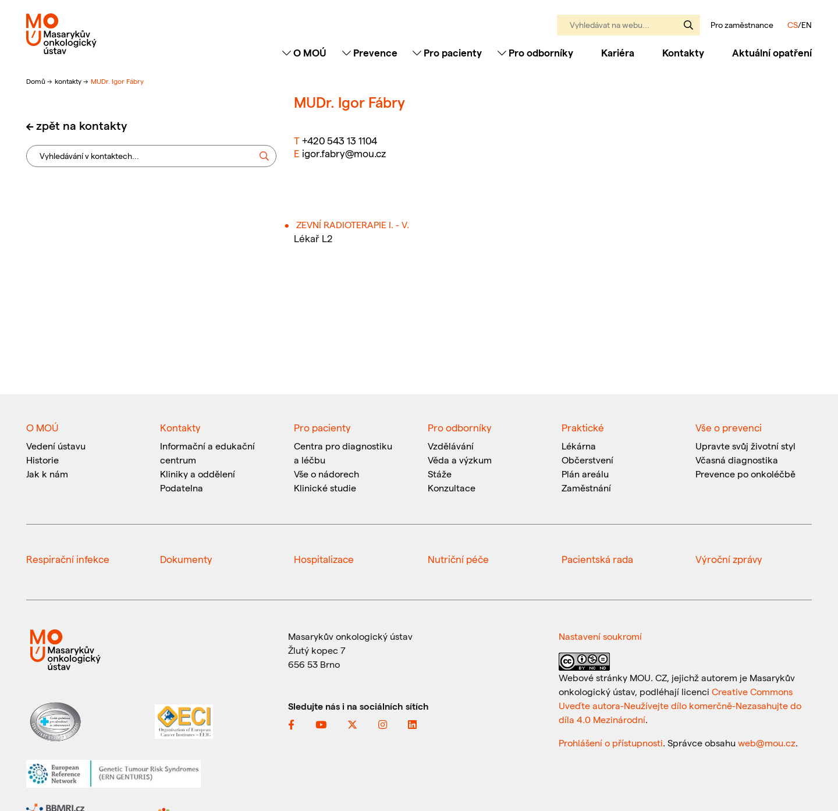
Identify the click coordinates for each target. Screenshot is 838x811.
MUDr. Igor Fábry (117, 81)
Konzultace (451, 487)
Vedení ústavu (56, 445)
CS (792, 25)
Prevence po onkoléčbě (745, 473)
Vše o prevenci (728, 427)
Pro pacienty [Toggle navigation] (447, 52)
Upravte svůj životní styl (745, 445)
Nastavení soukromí (600, 636)
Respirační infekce (67, 559)
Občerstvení (587, 459)
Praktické (583, 427)
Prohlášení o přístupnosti (611, 742)
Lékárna (579, 445)
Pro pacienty (322, 427)
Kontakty (683, 52)
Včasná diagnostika (736, 459)
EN (806, 25)
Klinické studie (325, 487)
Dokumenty (186, 559)
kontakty (69, 81)
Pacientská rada (597, 559)
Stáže (440, 473)
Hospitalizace (324, 559)
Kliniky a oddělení (197, 473)
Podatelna (181, 487)
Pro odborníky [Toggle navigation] (535, 52)
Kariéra (617, 52)
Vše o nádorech (326, 473)
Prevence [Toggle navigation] (369, 52)
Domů (36, 81)
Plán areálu (585, 473)
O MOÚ (42, 427)
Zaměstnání (586, 487)
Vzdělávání (451, 445)
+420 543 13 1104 (339, 140)
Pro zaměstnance (742, 25)
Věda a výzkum (460, 459)
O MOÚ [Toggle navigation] (304, 52)
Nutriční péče (458, 559)
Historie (42, 459)
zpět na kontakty (81, 125)
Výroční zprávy (728, 559)
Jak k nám (47, 473)
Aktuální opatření (772, 52)
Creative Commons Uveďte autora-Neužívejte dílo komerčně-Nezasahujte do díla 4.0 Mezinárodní (680, 705)
